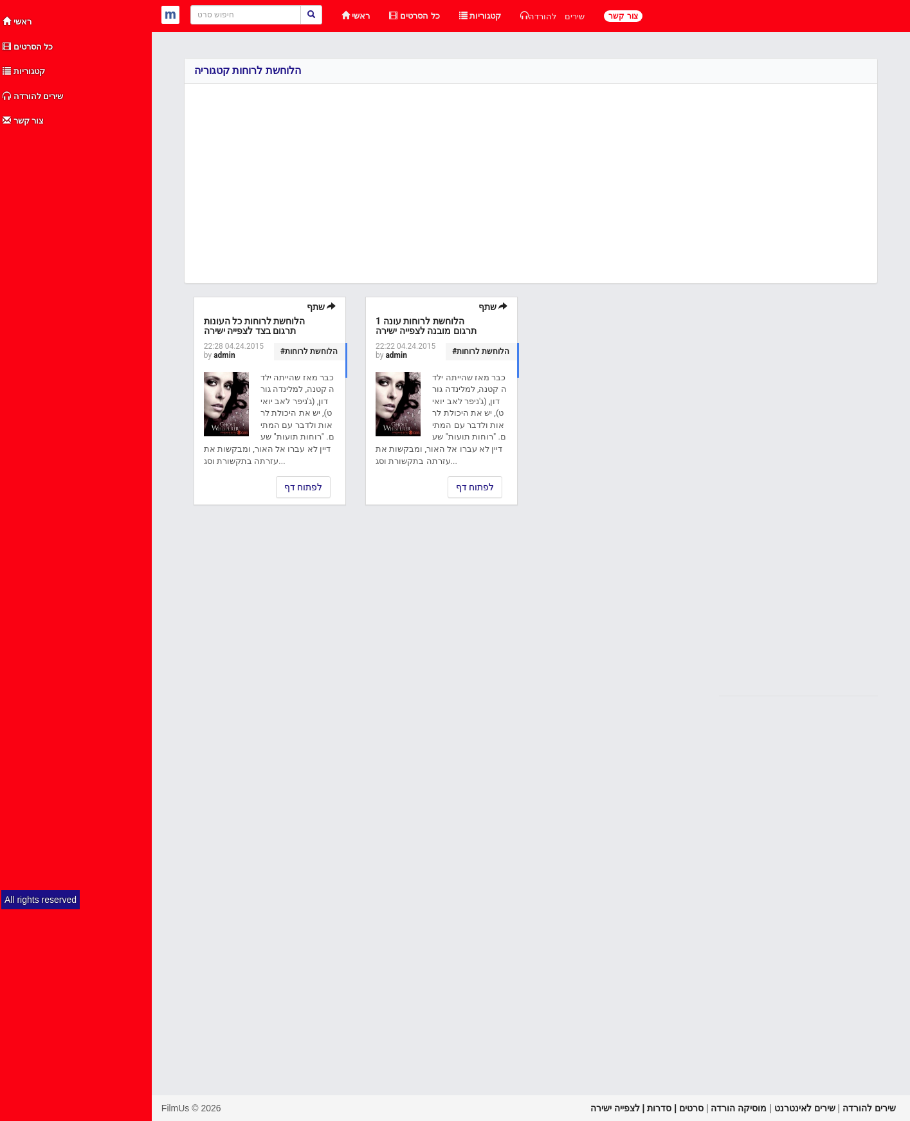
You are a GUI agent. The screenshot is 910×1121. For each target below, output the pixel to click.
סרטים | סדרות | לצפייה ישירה (647, 1108)
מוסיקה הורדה (739, 1108)
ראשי (17, 21)
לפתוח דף (303, 487)
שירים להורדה (33, 96)
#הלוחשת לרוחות (309, 351)
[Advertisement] (76, 327)
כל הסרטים (28, 46)
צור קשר (23, 120)
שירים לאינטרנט (804, 1108)
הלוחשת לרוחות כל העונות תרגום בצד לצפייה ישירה (254, 326)
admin (224, 355)
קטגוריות (24, 71)
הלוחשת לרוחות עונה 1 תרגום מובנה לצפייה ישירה (426, 326)
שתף (321, 307)
